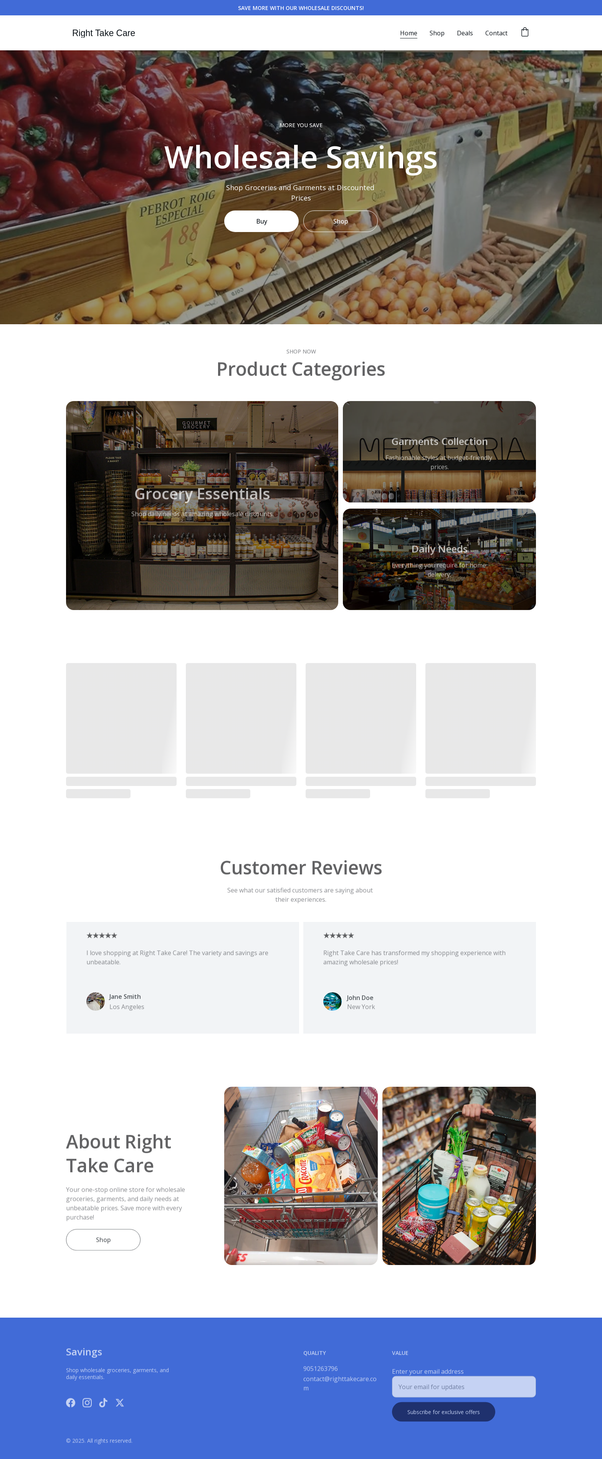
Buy (261, 221)
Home (408, 33)
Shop (437, 33)
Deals (465, 33)
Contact (496, 33)
